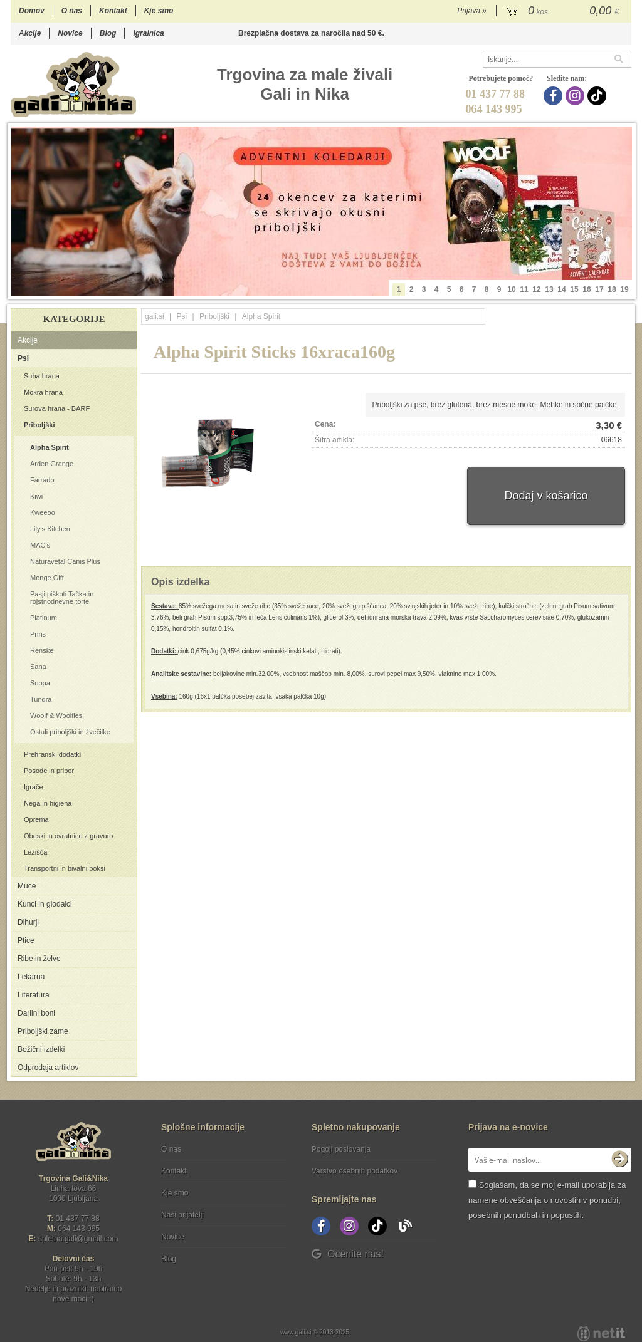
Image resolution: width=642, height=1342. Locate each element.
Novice (70, 33)
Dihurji (28, 922)
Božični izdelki (41, 1049)
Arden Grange (51, 463)
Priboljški (39, 425)
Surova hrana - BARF (57, 408)
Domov (32, 10)
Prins (38, 634)
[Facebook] (555, 95)
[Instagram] (576, 95)
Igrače (33, 787)
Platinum (43, 618)
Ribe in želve (39, 958)
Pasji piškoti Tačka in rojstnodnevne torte (61, 597)
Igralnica (148, 33)
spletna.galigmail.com (78, 1238)
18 (612, 289)
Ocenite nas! (348, 1254)
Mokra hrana (43, 392)
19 (624, 289)
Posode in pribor (49, 770)
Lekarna (31, 976)
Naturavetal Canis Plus (65, 561)
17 (599, 289)
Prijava (472, 10)
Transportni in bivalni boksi (64, 868)
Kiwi (36, 496)
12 (536, 289)
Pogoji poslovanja (341, 1149)
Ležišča (35, 852)
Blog (108, 33)
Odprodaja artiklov (48, 1067)
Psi (23, 358)
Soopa (40, 683)
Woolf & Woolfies (56, 715)
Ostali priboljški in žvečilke (70, 732)
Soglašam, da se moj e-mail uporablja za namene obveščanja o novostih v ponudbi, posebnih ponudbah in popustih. (547, 1200)
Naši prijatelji (182, 1214)
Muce (27, 886)
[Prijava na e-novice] (619, 1160)
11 (524, 289)
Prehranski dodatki (52, 754)
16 (586, 289)
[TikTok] (598, 95)
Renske (41, 650)
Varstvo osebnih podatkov (354, 1171)
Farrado (42, 480)
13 (549, 289)
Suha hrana (42, 376)
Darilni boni (36, 1013)
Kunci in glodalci (45, 904)
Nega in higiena (47, 803)
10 (511, 289)
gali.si (154, 316)
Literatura (34, 995)
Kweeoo (42, 512)
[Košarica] (564, 11)
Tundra (40, 699)
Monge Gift (47, 577)
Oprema (36, 819)
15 (574, 289)
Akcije (30, 33)
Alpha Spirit (49, 447)
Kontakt (113, 10)
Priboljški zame (43, 1031)
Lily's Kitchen (50, 529)
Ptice (26, 940)
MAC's (40, 545)
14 (561, 289)
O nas (71, 10)
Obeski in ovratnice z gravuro (68, 836)
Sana (38, 666)
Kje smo (159, 10)
